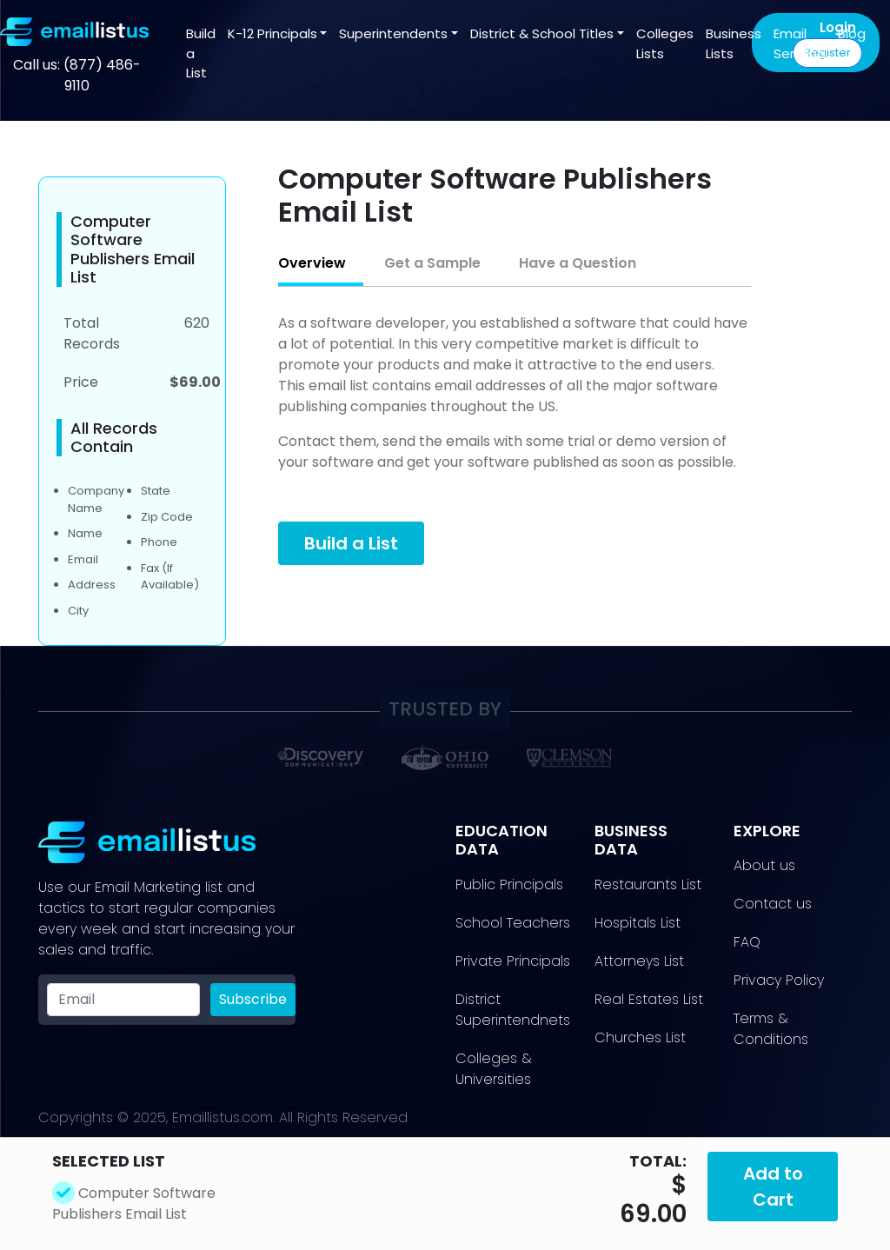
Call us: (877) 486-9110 (77, 75)
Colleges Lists (665, 43)
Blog (852, 33)
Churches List (640, 1037)
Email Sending (800, 43)
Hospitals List (637, 923)
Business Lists (733, 43)
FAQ (747, 942)
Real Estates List (648, 999)
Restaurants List (647, 884)
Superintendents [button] (393, 33)
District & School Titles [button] (542, 33)
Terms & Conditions (771, 1028)
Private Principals (512, 961)
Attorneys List (639, 961)
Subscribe (253, 999)
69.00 (653, 1214)
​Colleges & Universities (493, 1068)
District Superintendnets (512, 1009)
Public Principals (509, 884)
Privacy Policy (779, 980)
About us (764, 865)
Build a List (201, 53)
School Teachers (512, 923)
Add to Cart (773, 1186)
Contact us (773, 904)
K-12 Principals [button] (272, 33)
